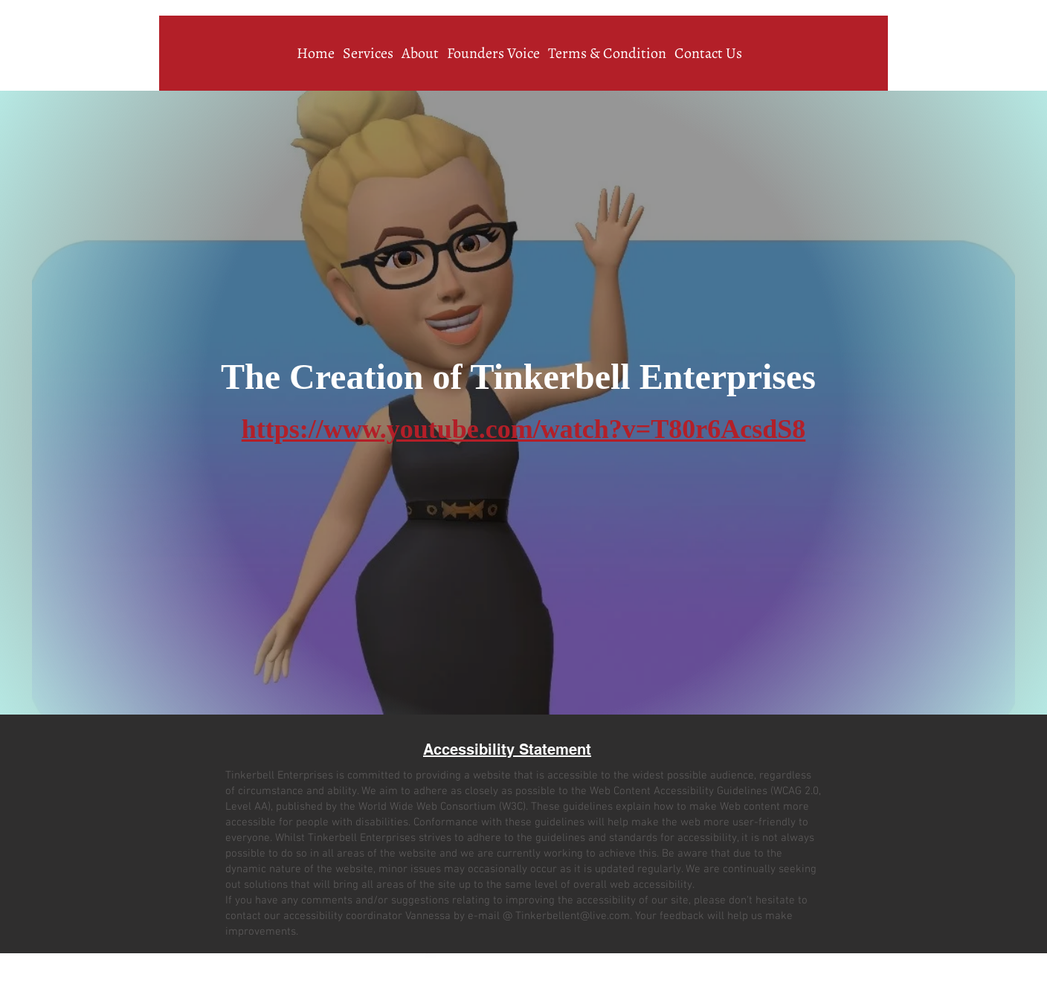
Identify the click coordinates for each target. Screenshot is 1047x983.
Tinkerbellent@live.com (572, 916)
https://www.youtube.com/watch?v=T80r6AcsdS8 (524, 429)
